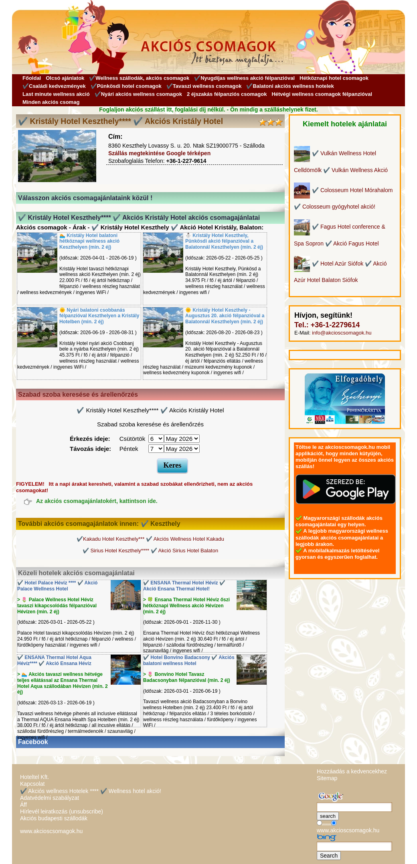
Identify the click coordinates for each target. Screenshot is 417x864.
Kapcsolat (32, 784)
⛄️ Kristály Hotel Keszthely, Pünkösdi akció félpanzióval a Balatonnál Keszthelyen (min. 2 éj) (224, 241)
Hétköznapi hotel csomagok (334, 78)
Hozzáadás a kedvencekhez (352, 771)
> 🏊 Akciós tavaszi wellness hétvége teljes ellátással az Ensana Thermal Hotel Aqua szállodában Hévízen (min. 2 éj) (62, 683)
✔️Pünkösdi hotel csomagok (126, 86)
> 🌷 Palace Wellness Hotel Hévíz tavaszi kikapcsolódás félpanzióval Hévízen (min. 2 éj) (57, 606)
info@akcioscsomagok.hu (341, 333)
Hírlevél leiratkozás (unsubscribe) (61, 811)
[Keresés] (354, 807)
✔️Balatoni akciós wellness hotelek (290, 86)
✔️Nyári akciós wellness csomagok (138, 94)
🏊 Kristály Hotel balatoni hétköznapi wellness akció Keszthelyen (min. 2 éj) (89, 241)
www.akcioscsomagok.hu (51, 831)
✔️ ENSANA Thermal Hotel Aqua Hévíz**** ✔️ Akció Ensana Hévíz (54, 660)
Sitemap (327, 778)
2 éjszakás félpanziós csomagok (227, 94)
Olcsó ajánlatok (65, 78)
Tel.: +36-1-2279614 (327, 325)
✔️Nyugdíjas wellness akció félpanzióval (244, 78)
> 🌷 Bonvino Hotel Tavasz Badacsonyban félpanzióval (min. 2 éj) (186, 677)
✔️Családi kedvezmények (54, 86)
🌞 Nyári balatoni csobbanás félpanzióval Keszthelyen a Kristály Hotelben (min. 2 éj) (99, 316)
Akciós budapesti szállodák (53, 818)
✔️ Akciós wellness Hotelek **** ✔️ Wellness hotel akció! (90, 791)
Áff (23, 804)
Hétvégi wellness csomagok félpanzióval (321, 94)
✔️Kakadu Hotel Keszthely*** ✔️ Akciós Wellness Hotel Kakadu (150, 539)
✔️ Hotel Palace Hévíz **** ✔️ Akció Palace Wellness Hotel (57, 586)
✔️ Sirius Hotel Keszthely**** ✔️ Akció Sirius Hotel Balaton (150, 551)
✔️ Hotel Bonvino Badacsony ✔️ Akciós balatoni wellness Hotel (189, 660)
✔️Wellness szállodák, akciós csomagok (139, 78)
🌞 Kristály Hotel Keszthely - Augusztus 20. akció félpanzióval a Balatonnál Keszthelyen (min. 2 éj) (224, 316)
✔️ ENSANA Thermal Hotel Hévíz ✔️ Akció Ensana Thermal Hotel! (184, 586)
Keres (173, 465)
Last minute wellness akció (56, 94)
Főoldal (31, 78)
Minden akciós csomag (50, 102)
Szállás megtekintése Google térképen (159, 153)
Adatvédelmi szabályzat (49, 798)
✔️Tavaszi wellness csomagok (204, 86)
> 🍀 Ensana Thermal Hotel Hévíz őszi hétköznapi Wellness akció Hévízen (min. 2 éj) (186, 606)
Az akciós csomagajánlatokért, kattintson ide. (97, 501)
